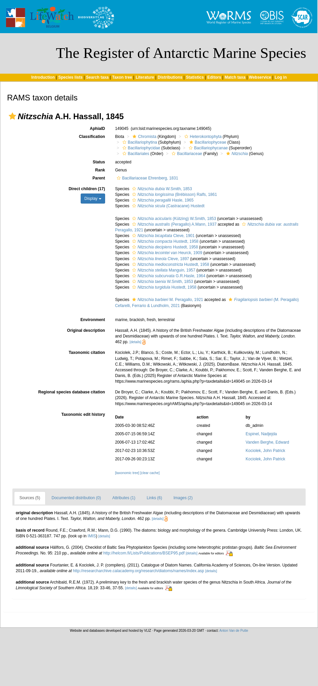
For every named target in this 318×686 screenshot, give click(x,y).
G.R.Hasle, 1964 (168, 276)
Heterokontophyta (202, 136)
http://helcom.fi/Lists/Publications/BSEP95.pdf (144, 553)
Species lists (70, 77)
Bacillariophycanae (207, 148)
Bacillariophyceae (207, 142)
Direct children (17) (87, 188)
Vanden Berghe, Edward (267, 442)
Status (99, 162)
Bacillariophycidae (140, 148)
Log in (281, 77)
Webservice (260, 77)
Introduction (43, 77)
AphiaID (97, 128)
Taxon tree (122, 77)
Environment (92, 319)
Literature (145, 77)
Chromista (143, 136)
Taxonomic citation (87, 352)
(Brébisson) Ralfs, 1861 (174, 194)
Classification (92, 136)
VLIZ (147, 630)
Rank (100, 170)
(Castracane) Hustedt (168, 206)
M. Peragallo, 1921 (167, 299)
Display (92, 198)
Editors (214, 77)
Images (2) (182, 498)
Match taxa (235, 77)
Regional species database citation (71, 392)
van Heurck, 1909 (166, 252)
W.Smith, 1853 (161, 188)
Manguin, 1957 (163, 270)
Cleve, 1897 (160, 258)
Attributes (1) (123, 498)
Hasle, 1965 (162, 200)
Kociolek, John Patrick (265, 450)
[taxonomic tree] (127, 473)
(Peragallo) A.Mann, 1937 (174, 224)
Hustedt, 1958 (164, 241)
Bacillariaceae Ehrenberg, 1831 (146, 178)
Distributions (170, 77)
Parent (98, 178)
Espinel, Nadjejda (261, 434)
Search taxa (97, 77)
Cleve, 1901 (163, 235)
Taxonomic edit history (83, 414)
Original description (86, 330)
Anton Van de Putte (233, 630)
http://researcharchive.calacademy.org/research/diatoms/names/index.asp (138, 570)
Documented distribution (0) (76, 498)
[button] (12, 116)
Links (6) (154, 498)
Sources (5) (29, 498)
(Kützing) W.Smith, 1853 (173, 218)
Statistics (195, 77)
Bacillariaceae (186, 153)
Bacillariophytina (139, 142)
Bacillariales (135, 153)
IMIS (92, 536)
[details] (135, 342)
